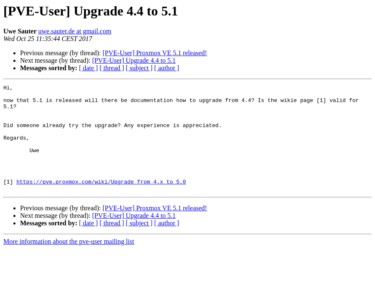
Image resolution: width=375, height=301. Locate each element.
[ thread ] (111, 67)
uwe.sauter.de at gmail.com (75, 31)
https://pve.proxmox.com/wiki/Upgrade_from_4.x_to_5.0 (101, 201)
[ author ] (166, 67)
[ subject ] (139, 67)
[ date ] (88, 67)
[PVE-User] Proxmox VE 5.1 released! (154, 52)
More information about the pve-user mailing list (68, 262)
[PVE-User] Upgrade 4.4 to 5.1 (134, 60)
